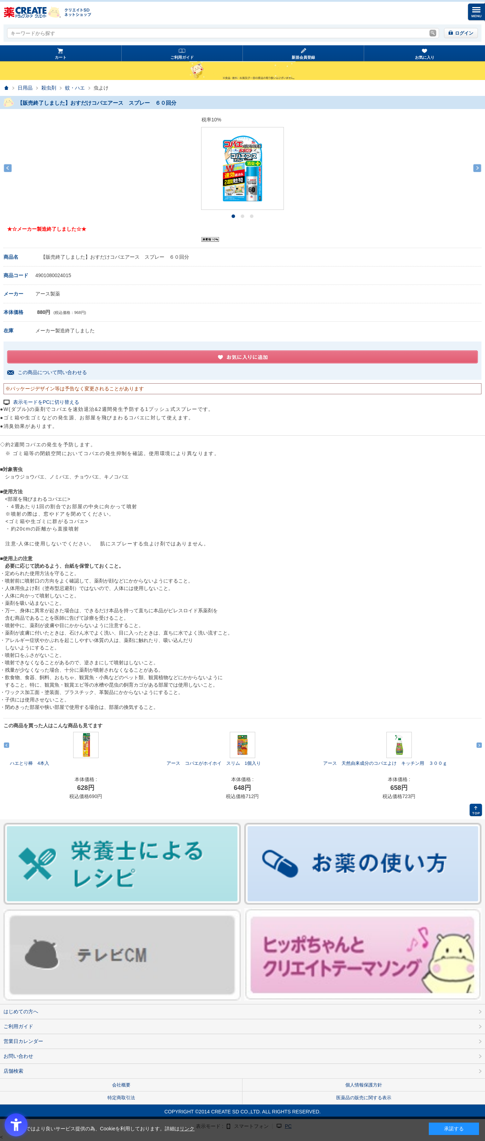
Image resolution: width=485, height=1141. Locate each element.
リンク (187, 1128)
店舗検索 (13, 1071)
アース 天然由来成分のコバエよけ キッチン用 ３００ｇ (385, 763)
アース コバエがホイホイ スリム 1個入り (213, 763)
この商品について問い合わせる (52, 372)
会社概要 (121, 1085)
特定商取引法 (121, 1097)
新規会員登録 (303, 57)
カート (60, 57)
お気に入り (424, 57)
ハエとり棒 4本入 (29, 763)
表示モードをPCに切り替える (46, 402)
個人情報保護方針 (363, 1085)
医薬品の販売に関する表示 (363, 1097)
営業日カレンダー (23, 1041)
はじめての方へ (21, 1011)
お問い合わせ (18, 1056)
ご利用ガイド (182, 57)
